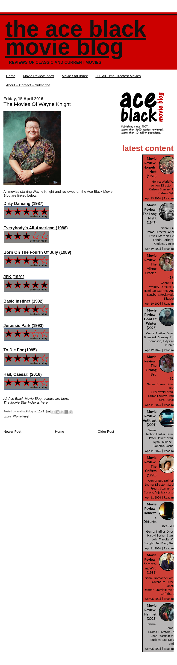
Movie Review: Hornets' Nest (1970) (150, 167)
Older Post (106, 431)
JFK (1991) (13, 276)
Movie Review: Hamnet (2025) (150, 612)
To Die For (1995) (20, 350)
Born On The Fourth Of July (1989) (37, 252)
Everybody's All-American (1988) (35, 228)
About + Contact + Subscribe (28, 85)
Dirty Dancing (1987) (23, 203)
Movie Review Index (38, 76)
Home (10, 76)
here (64, 398)
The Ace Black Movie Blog (75, 37)
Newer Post (12, 431)
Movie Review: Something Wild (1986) (150, 564)
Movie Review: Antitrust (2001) (149, 418)
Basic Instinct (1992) (23, 301)
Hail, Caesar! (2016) (22, 374)
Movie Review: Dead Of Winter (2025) (150, 319)
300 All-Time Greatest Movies (118, 76)
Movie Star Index (75, 76)
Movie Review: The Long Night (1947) (149, 214)
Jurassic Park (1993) (23, 325)
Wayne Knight (21, 416)
